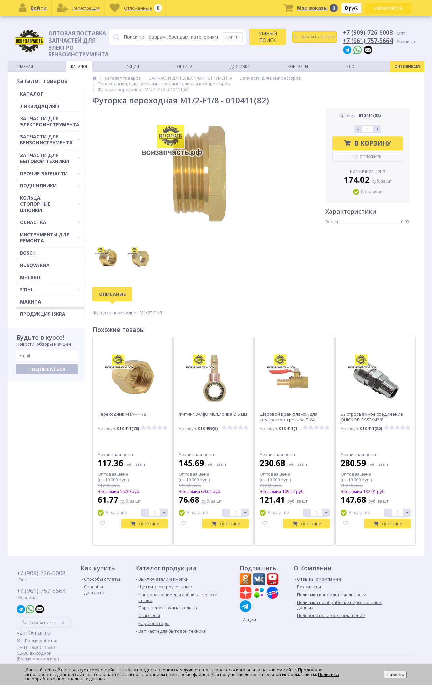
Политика (328, 674)
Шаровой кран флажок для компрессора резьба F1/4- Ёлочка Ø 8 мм (288, 419)
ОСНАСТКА (50, 222)
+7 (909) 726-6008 (368, 32)
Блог (351, 66)
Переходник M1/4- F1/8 (122, 414)
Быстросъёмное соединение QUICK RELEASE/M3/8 (372, 417)
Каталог (79, 66)
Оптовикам (407, 66)
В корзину (367, 143)
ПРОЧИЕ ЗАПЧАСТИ (50, 173)
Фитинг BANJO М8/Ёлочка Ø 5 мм (213, 414)
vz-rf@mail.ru (33, 632)
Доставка (240, 66)
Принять (395, 674)
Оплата (184, 66)
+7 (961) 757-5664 (368, 40)
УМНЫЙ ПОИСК (268, 36)
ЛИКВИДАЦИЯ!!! (39, 106)
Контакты (298, 66)
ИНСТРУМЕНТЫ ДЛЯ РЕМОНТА (50, 237)
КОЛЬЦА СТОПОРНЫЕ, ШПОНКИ (50, 203)
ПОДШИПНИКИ (50, 185)
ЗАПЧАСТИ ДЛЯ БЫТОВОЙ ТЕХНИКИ (50, 158)
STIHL (50, 289)
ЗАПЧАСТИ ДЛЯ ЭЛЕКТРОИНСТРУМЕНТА (50, 121)
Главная (24, 66)
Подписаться (46, 369)
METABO (30, 277)
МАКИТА (30, 301)
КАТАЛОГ (31, 93)
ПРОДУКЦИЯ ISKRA (42, 314)
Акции (132, 66)
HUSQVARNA (35, 265)
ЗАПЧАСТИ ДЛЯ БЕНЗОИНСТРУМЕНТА (50, 139)
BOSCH (28, 252)
